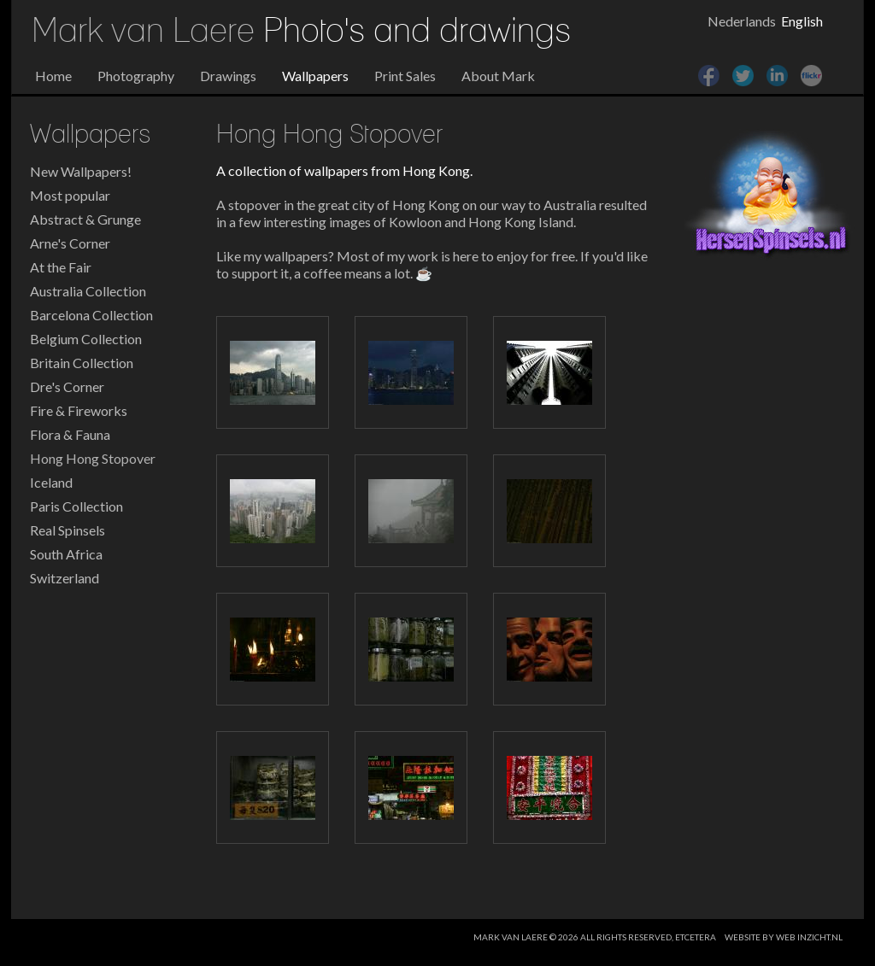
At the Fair (60, 267)
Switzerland (64, 578)
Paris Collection (76, 506)
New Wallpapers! (81, 171)
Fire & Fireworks (78, 410)
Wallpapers (315, 75)
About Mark (498, 75)
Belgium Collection (86, 339)
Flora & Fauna (70, 434)
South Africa (66, 554)
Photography (135, 75)
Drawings (228, 75)
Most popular (70, 195)
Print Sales (405, 75)
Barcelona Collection (91, 315)
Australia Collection (88, 291)
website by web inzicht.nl (784, 937)
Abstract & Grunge (85, 219)
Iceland (51, 482)
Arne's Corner (70, 243)
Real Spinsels (67, 530)
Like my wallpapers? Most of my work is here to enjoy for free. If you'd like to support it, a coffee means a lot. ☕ (432, 264)
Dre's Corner (67, 386)
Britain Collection (81, 362)
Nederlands (742, 21)
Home (53, 75)
